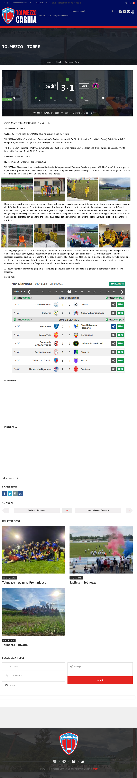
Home (48, 62)
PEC (48, 3)
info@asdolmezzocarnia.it (15, 3)
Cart (128, 3)
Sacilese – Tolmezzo (36, 510)
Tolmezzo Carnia (50, 86)
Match (58, 62)
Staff (95, 769)
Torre (83, 86)
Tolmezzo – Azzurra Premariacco (24, 582)
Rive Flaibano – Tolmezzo (98, 510)
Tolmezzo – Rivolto (15, 645)
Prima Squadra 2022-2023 (48, 113)
